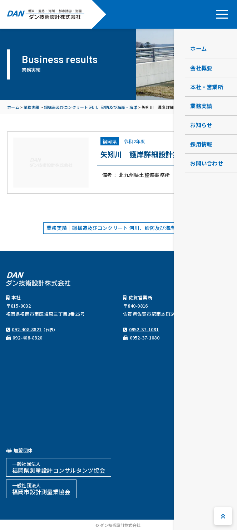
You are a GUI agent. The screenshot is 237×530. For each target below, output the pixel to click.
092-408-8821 (26, 329)
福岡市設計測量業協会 (41, 489)
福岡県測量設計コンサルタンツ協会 (58, 467)
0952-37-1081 (144, 329)
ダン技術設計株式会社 (46, 14)
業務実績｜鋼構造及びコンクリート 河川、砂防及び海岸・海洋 (118, 227)
